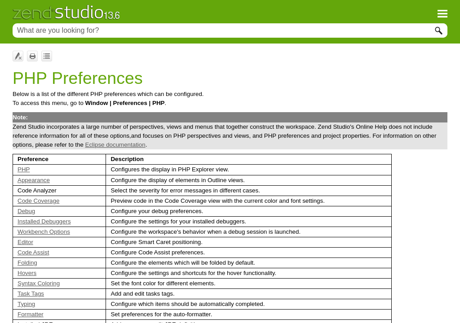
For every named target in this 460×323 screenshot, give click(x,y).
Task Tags (31, 293)
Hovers (27, 273)
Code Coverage (38, 200)
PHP (24, 169)
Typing (26, 304)
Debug (26, 211)
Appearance (34, 180)
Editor (25, 242)
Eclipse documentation (115, 144)
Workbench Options (44, 231)
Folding (27, 262)
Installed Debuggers (44, 221)
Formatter (31, 314)
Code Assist (33, 252)
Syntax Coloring (39, 283)
